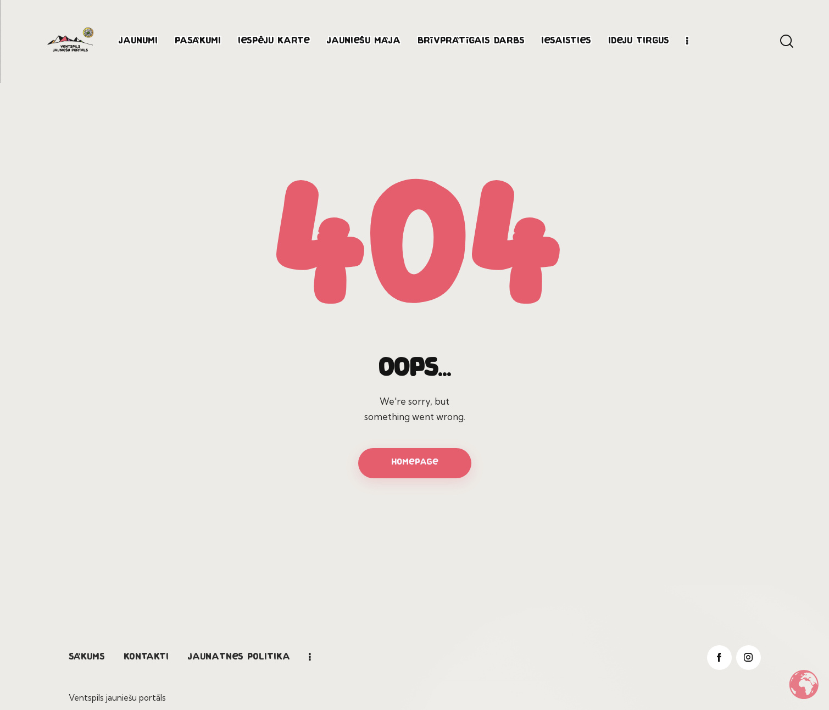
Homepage (414, 462)
